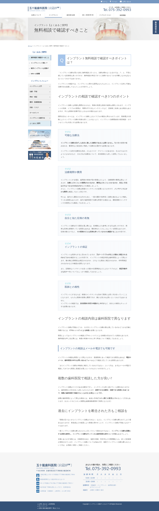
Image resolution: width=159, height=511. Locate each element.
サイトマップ (43, 506)
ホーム (104, 1)
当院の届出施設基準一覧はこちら (49, 508)
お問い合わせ (125, 1)
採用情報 (52, 504)
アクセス (113, 1)
